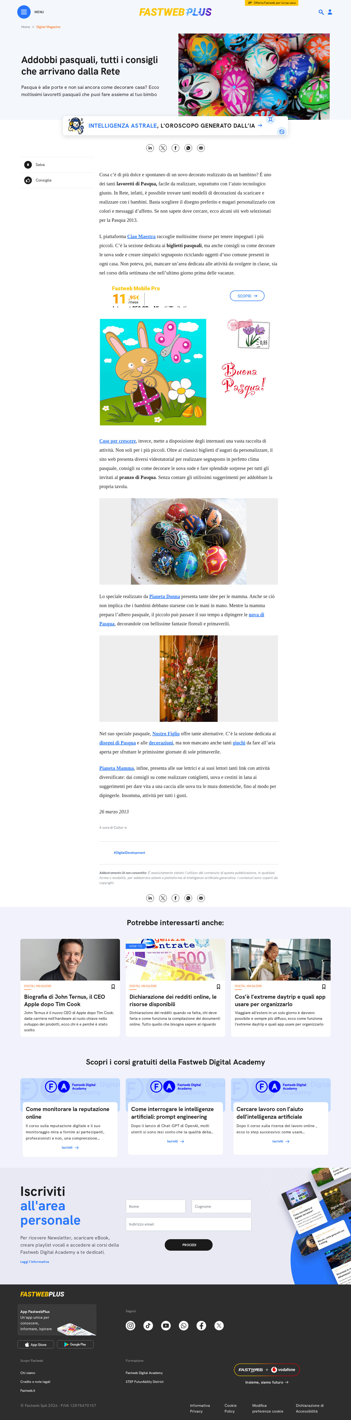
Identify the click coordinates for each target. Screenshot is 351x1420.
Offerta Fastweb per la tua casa (275, 3)
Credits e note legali (35, 1382)
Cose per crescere (117, 441)
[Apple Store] (35, 1344)
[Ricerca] (321, 12)
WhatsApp (188, 148)
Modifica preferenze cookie (267, 1408)
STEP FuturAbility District (145, 1382)
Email (201, 148)
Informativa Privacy (200, 1408)
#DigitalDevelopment (129, 852)
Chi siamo (27, 1373)
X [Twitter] (163, 148)
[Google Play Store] (75, 1344)
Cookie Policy (231, 1408)
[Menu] (30, 12)
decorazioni (161, 742)
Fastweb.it (27, 1390)
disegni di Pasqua (117, 742)
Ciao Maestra (141, 236)
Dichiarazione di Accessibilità (310, 1408)
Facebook (176, 148)
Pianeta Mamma (116, 768)
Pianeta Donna (164, 596)
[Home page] (175, 12)
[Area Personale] (330, 12)
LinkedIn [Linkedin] (150, 148)
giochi (239, 742)
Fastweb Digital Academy (144, 1373)
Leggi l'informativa (34, 1262)
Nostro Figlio (166, 733)
